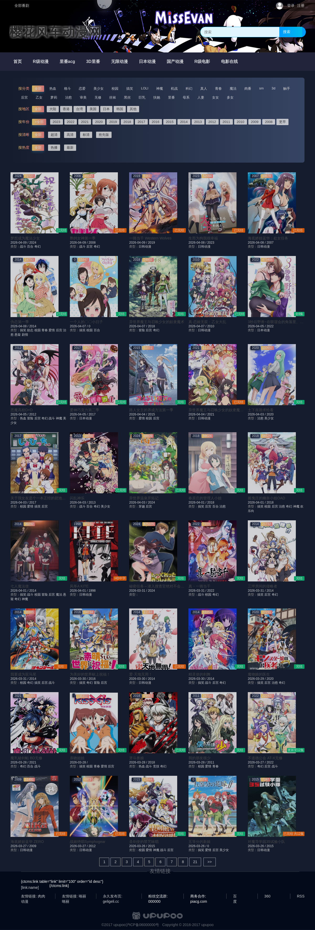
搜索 (286, 32)
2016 (155, 122)
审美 (83, 97)
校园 (115, 88)
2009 (255, 122)
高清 (70, 135)
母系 (186, 97)
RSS (300, 896)
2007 (270, 242)
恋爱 (82, 88)
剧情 (25, 334)
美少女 (98, 88)
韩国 (119, 109)
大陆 (52, 109)
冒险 (142, 330)
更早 (282, 122)
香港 (66, 109)
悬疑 (17, 334)
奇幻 (37, 246)
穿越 (142, 506)
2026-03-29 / (257, 679)
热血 (52, 88)
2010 (240, 122)
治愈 (68, 97)
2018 (127, 122)
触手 (286, 88)
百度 (235, 896)
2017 (141, 122)
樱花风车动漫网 (55, 32)
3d (273, 88)
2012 (212, 122)
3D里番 (93, 61)
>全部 (39, 122)
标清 (86, 135)
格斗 (67, 88)
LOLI (144, 88)
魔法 (233, 88)
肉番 (247, 88)
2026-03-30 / (79, 679)
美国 (93, 109)
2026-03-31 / (138, 590)
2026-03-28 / (19, 762)
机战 (174, 88)
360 (267, 896)
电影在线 (229, 61)
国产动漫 (175, 61)
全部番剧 (21, 5)
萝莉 (53, 97)
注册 (300, 5)
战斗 (23, 246)
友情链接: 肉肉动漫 (33, 896)
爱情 (52, 330)
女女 (215, 97)
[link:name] (30, 887)
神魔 (159, 88)
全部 (38, 88)
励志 (30, 330)
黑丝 (127, 97)
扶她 (156, 97)
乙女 (39, 97)
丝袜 (112, 97)
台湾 (79, 109)
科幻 (189, 88)
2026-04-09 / (19, 242)
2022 (71, 122)
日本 (106, 109)
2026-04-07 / (79, 326)
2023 (56, 122)
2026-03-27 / (257, 762)
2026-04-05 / (257, 326)
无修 (97, 97)
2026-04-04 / (138, 414)
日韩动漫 (145, 246)
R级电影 (202, 61)
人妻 (200, 97)
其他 (133, 109)
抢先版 (104, 135)
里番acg (67, 61)
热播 (54, 147)
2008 (268, 122)
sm (261, 88)
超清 (54, 135)
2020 (99, 122)
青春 (218, 88)
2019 (113, 122)
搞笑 (129, 88)
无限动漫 (119, 61)
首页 (17, 61)
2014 (184, 122)
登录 (291, 5)
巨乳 (142, 97)
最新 (70, 147)
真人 (203, 88)
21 (195, 862)
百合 (30, 246)
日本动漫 (147, 61)
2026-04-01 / (197, 502)
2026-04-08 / (197, 242)
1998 (92, 590)
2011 (226, 122)
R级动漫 (41, 61)
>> (209, 862)
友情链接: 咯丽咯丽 (74, 896)
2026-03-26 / (138, 846)
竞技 (156, 766)
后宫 (24, 97)
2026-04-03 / (257, 414)
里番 (171, 97)
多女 (230, 97)
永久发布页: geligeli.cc (112, 896)
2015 (170, 122)
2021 (84, 122)
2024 (32, 242)
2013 (198, 122)
